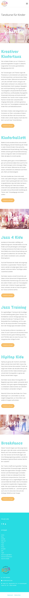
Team (2, 543)
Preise (2, 547)
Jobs (2, 550)
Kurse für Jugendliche (6, 554)
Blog (2, 537)
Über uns (3, 541)
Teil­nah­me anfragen (8, 126)
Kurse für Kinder (5, 558)
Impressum (10, 595)
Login (2, 552)
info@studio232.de (6, 580)
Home (2, 535)
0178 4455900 (5, 577)
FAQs (2, 545)
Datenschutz (17, 595)
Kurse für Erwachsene (6, 556)
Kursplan (3, 548)
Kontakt (3, 539)
